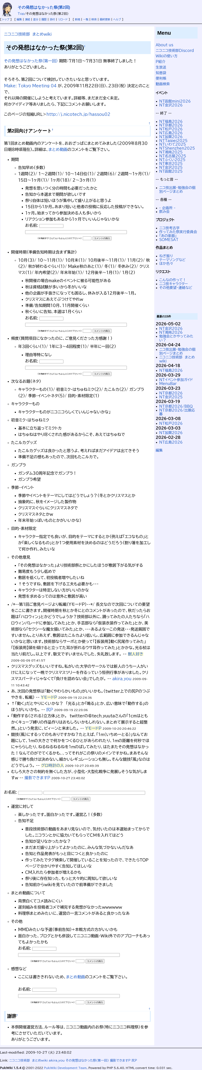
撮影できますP (37, 778)
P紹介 (160, 61)
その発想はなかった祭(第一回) (31, 61)
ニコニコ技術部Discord (175, 50)
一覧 (85, 19)
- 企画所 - (167, 207)
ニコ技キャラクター (173, 283)
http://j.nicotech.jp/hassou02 (78, 114)
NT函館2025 (171, 171)
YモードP (49, 697)
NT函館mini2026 (175, 101)
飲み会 (164, 211)
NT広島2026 (171, 132)
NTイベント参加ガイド (176, 379)
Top (21, 13)
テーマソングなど (172, 259)
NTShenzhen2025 (177, 148)
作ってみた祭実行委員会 (178, 231)
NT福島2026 (171, 121)
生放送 (161, 67)
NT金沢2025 (171, 167)
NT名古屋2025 (172, 156)
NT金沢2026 (171, 105)
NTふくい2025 (172, 159)
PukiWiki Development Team (65, 1067)
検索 (94, 19)
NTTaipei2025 (173, 140)
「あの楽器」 (168, 235)
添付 (52, 19)
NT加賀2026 (171, 136)
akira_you (121, 679)
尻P (49, 710)
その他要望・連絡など (175, 287)
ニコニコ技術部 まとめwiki (28, 34)
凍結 (27, 19)
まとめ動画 (57, 149)
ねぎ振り (166, 256)
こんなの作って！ (172, 279)
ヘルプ (117, 19)
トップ (5, 19)
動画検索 (163, 84)
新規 (77, 19)
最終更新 (105, 19)
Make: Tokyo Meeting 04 (30, 86)
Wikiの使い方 (167, 56)
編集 (19, 19)
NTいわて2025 (172, 144)
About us (164, 44)
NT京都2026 (171, 125)
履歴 (44, 19)
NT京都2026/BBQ (176, 406)
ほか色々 (166, 263)
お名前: (32, 225)
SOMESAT (168, 239)
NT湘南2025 (171, 152)
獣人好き (135, 654)
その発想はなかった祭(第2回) (44, 7)
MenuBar (168, 383)
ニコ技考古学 (169, 228)
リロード (63, 19)
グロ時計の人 (52, 765)
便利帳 (161, 78)
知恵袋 (161, 72)
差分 (35, 19)
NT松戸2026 (171, 129)
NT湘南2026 (171, 332)
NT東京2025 (171, 163)
